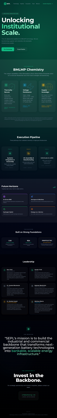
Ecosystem (28, 3)
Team (33, 3)
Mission (38, 3)
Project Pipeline (21, 49)
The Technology (8, 49)
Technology (16, 3)
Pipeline (22, 3)
